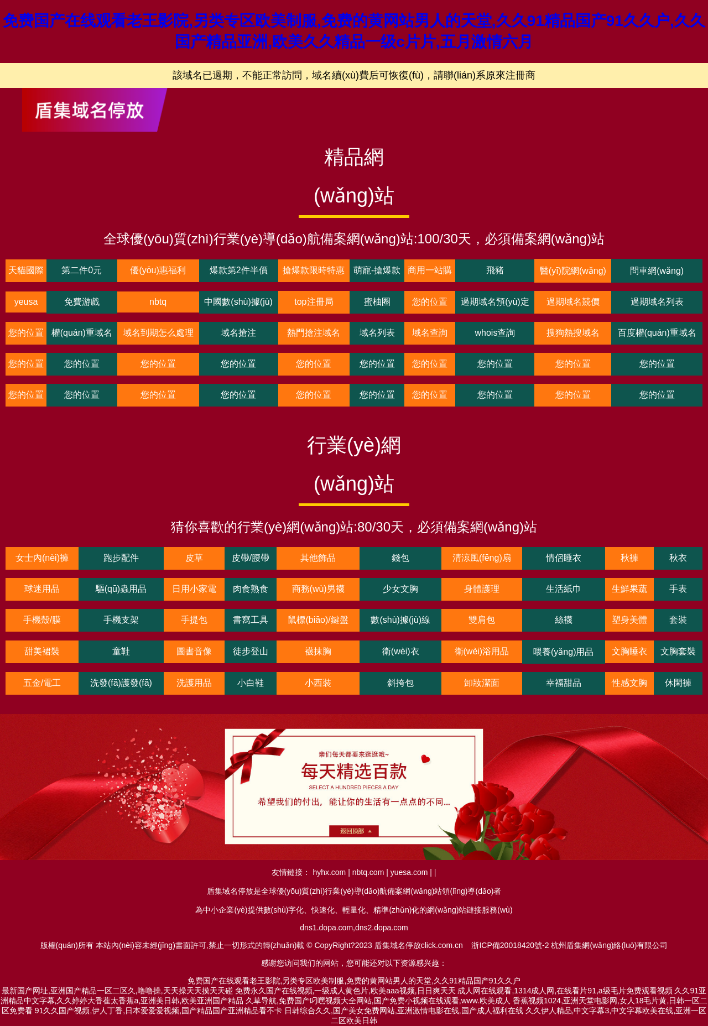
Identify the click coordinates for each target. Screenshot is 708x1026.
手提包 (194, 619)
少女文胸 (400, 588)
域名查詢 (429, 332)
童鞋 (121, 651)
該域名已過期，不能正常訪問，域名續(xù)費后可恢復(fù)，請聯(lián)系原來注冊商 (354, 75)
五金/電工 (42, 683)
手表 (678, 588)
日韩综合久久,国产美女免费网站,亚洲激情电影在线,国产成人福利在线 (403, 1010)
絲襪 (563, 619)
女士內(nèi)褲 (42, 558)
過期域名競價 (573, 301)
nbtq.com (368, 872)
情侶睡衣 (563, 558)
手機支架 (121, 619)
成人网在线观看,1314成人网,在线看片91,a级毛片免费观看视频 (564, 990)
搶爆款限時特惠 (314, 270)
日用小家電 (194, 588)
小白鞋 (250, 683)
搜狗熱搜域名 (573, 332)
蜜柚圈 (377, 301)
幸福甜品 (563, 683)
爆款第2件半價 (239, 270)
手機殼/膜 (42, 619)
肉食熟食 (250, 588)
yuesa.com (409, 872)
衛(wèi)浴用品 (482, 651)
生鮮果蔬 (629, 588)
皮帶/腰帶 (250, 558)
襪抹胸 (318, 651)
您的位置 (429, 301)
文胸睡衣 (629, 651)
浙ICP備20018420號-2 (510, 945)
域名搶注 (238, 332)
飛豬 (495, 270)
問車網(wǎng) (657, 270)
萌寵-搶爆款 (376, 270)
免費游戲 (82, 301)
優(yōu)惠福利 (157, 270)
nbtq (157, 301)
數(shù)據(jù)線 (400, 619)
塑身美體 (629, 619)
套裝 (678, 619)
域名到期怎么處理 (158, 332)
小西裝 (318, 683)
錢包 (400, 558)
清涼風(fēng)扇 (481, 558)
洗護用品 (194, 683)
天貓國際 (26, 270)
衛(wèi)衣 (400, 651)
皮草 (194, 558)
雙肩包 (481, 619)
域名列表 (377, 332)
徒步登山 (250, 651)
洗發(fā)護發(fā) (121, 683)
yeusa (26, 301)
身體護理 (481, 588)
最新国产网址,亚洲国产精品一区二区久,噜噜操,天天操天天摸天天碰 (117, 990)
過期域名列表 (657, 301)
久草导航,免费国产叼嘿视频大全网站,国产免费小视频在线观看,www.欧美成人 (378, 1000)
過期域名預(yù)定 (495, 301)
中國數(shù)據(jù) (238, 301)
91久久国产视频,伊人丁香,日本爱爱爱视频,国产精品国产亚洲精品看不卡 (158, 1010)
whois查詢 (495, 332)
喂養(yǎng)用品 (563, 652)
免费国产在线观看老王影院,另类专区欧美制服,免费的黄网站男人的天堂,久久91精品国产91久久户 (354, 980)
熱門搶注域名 (313, 332)
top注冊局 (313, 301)
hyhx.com (329, 872)
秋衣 (678, 558)
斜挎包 (400, 683)
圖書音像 (194, 651)
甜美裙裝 (42, 651)
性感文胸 (629, 683)
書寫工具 (250, 619)
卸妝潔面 (481, 683)
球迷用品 (42, 588)
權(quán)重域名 (81, 332)
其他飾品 (318, 558)
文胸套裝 (678, 651)
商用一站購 (430, 270)
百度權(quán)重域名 (657, 332)
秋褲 (629, 558)
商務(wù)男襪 (318, 588)
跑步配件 (121, 558)
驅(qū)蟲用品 (121, 588)
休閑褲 (678, 683)
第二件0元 (81, 270)
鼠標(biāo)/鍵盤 (318, 619)
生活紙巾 (563, 588)
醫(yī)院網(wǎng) (573, 270)
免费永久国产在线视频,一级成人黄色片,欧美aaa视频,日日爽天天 (345, 990)
